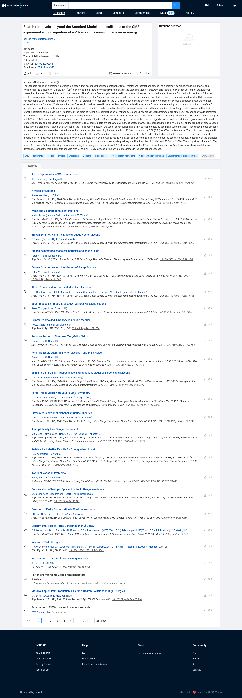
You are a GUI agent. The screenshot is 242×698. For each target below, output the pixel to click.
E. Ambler (61, 530)
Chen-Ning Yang (39, 494)
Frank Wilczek (70, 417)
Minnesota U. (50, 546)
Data (163, 12)
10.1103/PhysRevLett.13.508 (46, 279)
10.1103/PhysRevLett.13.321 (179, 243)
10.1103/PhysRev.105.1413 (175, 534)
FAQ (84, 653)
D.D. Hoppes (128, 530)
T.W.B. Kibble (115, 292)
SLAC (50, 563)
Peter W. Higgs (39, 255)
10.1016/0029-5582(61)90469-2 (177, 183)
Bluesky (196, 658)
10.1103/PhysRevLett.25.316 (127, 599)
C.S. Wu (35, 530)
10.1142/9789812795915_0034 (97, 226)
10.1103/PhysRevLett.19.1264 (172, 203)
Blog (194, 653)
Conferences (142, 12)
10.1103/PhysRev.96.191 (66, 501)
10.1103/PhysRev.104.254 (173, 517)
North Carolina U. (57, 308)
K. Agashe (64, 546)
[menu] (211, 5)
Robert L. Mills (71, 494)
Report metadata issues (94, 664)
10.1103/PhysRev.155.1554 (85, 328)
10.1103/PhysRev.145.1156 (178, 312)
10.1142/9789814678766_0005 (74, 566)
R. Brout (60, 239)
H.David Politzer (39, 454)
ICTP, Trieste (81, 215)
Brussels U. (48, 239)
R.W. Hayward (94, 530)
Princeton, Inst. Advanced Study (65, 377)
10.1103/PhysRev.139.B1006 (145, 405)
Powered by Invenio (31, 692)
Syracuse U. (48, 397)
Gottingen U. (55, 477)
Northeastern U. (47, 39)
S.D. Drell (36, 595)
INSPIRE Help (89, 658)
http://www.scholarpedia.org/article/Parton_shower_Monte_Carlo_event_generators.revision (79, 583)
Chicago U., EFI (82, 397)
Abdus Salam (38, 215)
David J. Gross (39, 417)
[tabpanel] (121, 398)
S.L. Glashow (38, 179)
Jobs (99, 12)
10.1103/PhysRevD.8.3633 (131, 441)
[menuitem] (207, 5)
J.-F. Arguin (141, 546)
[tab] (34, 166)
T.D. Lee (35, 514)
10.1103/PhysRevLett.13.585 (179, 295)
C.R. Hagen (77, 292)
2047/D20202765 (44, 63)
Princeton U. (54, 417)
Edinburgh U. (55, 255)
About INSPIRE (43, 653)
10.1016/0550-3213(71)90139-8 (127, 364)
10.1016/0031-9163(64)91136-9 (176, 259)
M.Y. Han (36, 397)
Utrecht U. (53, 341)
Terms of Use (43, 669)
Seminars (118, 12)
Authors (80, 12)
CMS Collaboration (41, 612)
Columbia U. (47, 514)
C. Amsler (90, 546)
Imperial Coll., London (58, 215)
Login (234, 5)
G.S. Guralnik (38, 292)
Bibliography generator (150, 653)
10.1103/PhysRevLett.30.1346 (62, 465)
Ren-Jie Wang (30, 39)
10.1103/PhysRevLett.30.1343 (179, 421)
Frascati (129, 546)
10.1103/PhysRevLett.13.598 (129, 385)
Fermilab (48, 434)
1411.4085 (46, 566)
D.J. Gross (36, 434)
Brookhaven (56, 494)
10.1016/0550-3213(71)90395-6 (178, 344)
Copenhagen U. (55, 179)
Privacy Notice (43, 664)
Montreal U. (155, 546)
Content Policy (43, 658)
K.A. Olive (36, 546)
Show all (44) (208, 156)
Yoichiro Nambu (64, 397)
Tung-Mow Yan (57, 595)
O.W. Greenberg (39, 377)
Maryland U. (77, 546)
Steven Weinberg (40, 195)
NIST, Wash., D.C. (76, 530)
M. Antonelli (117, 546)
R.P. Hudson (162, 530)
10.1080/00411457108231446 (161, 481)
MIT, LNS (55, 195)
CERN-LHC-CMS (45, 67)
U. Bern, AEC (103, 546)
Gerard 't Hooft (39, 341)
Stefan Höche (38, 563)
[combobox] (120, 5)
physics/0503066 (130, 481)
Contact (196, 669)
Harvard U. (55, 454)
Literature (59, 12)
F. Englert (36, 239)
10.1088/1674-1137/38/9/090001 (86, 550)
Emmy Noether (39, 477)
